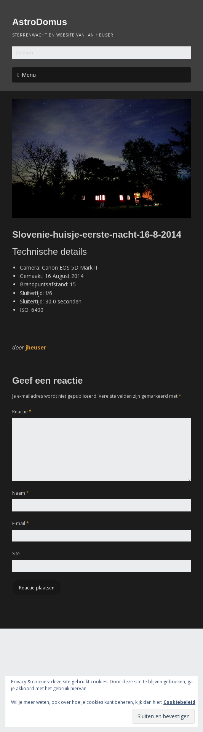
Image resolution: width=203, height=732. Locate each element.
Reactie (22, 411)
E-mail (20, 523)
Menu (29, 74)
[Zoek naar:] (101, 52)
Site (16, 553)
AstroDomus (39, 22)
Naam (20, 493)
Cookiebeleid (179, 702)
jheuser (36, 347)
